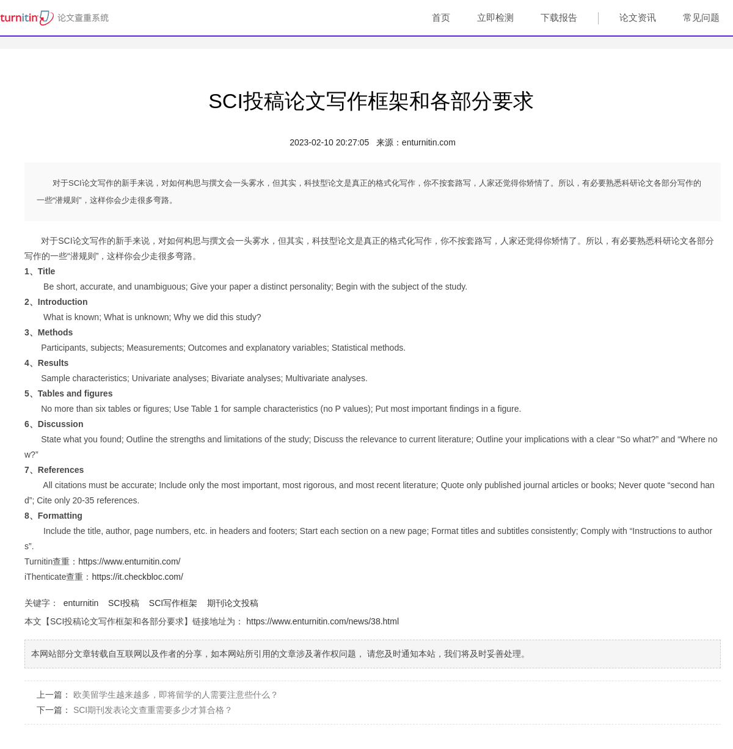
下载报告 (559, 17)
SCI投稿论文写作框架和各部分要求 (371, 100)
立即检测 (495, 17)
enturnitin (81, 603)
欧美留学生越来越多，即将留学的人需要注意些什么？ (176, 695)
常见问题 (701, 17)
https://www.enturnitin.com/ (129, 561)
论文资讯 (637, 17)
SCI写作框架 (173, 603)
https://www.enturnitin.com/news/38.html (322, 621)
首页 (441, 17)
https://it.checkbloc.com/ (137, 577)
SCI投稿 (123, 603)
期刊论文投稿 (232, 603)
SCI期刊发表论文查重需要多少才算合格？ (153, 710)
